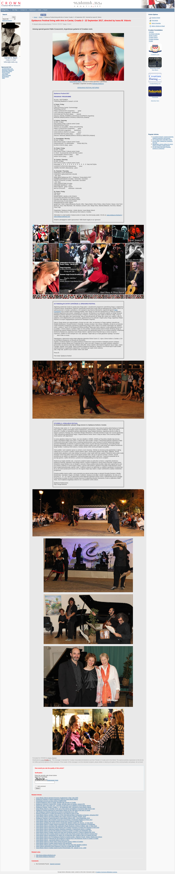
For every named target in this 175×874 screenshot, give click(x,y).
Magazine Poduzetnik (8, 70)
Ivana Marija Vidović (76, 81)
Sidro (3, 78)
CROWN (151, 32)
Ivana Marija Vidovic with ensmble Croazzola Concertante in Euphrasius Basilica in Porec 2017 (64, 819)
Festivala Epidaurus (98, 83)
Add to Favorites (156, 23)
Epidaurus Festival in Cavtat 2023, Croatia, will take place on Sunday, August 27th (60, 804)
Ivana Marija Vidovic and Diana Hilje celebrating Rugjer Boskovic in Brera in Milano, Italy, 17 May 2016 (66, 826)
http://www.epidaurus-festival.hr (45, 856)
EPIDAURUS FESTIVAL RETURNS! (88, 87)
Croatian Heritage (153, 39)
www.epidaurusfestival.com (62, 216)
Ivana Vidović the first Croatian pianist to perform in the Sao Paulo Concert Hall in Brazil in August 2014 (66, 834)
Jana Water (5, 74)
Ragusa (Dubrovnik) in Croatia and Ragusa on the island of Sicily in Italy (57, 813)
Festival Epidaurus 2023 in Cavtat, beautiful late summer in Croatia (56, 802)
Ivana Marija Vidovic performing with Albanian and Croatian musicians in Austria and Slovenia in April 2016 (67, 827)
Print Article (155, 20)
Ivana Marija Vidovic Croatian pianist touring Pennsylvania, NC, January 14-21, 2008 (61, 848)
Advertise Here (155, 101)
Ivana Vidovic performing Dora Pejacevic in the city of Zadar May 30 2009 (58, 846)
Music (40, 17)
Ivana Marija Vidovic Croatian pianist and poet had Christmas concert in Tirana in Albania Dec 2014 (65, 832)
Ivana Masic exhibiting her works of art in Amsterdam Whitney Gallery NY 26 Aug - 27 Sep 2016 (64, 823)
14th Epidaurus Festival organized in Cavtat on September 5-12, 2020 (57, 812)
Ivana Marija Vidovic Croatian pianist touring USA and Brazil (54, 843)
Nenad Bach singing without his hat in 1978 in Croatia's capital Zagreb (162, 144)
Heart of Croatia (6, 75)
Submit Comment (55, 864)
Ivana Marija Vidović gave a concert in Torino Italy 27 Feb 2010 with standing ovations (61, 845)
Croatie (151, 41)
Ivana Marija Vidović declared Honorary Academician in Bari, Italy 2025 (57, 798)
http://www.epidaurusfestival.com (46, 855)
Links (39, 10)
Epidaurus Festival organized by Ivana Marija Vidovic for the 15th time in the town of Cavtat (63, 810)
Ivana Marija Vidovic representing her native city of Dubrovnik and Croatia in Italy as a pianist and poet (66, 835)
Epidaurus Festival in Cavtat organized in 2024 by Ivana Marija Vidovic (57, 799)
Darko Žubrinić (52, 758)
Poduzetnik (155, 97)
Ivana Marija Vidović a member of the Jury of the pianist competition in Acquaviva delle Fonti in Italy (65, 809)
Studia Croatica (153, 35)
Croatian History (153, 37)
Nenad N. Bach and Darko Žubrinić (42, 24)
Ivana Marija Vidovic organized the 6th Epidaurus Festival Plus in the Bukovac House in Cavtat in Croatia (67, 838)
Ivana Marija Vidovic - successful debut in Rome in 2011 (52, 840)
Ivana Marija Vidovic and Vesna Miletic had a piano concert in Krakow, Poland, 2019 (61, 816)
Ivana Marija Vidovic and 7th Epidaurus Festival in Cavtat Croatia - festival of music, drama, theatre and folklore (69, 837)
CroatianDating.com (7, 68)
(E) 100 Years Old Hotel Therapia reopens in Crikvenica (161, 147)
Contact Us (23, 10)
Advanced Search (7, 20)
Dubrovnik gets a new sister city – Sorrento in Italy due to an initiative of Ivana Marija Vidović (63, 805)
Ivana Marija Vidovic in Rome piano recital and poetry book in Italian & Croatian (59, 841)
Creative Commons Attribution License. (106, 872)
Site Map (14, 10)
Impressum (32, 10)
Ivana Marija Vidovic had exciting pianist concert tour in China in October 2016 (59, 821)
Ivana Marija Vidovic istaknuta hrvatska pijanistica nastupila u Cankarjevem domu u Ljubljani (63, 829)
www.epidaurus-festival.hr (114, 215)
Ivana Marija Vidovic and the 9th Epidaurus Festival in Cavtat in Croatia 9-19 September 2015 (64, 830)
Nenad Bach (5, 76)
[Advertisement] (155, 119)
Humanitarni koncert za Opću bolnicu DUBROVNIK (51, 801)
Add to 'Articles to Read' (158, 26)
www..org (46, 760)
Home (35, 17)
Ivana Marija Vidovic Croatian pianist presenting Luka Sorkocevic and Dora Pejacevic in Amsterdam (65, 824)
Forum (45, 10)
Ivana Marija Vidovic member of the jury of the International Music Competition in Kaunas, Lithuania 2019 (67, 815)
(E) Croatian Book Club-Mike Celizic (162, 139)
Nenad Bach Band (7, 71)
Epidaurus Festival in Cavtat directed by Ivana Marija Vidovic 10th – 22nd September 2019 (63, 818)
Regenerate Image (52, 780)
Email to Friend (156, 17)
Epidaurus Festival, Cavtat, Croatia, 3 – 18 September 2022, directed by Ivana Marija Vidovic (63, 807)
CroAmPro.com (155, 54)
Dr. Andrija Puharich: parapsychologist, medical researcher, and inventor (163, 137)
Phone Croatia (6, 72)
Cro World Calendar (154, 34)
